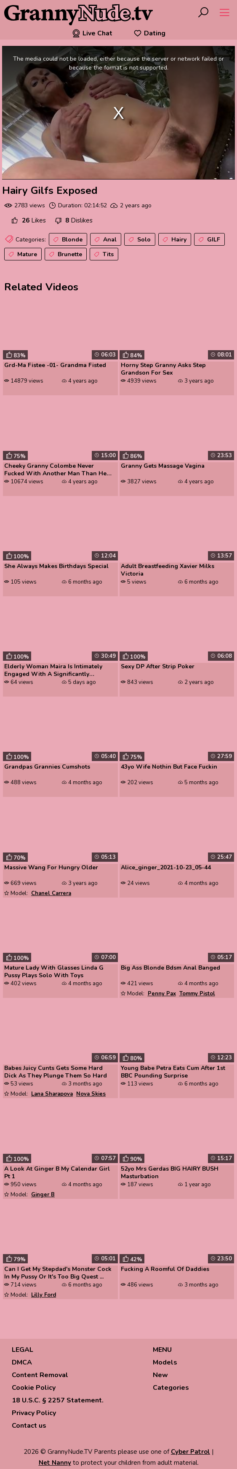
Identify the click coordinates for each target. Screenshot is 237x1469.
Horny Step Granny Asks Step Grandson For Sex (163, 369)
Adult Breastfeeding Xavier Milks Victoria (167, 570)
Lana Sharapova (52, 1094)
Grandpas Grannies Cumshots (47, 767)
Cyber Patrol (190, 1452)
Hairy (173, 240)
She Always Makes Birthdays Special (56, 566)
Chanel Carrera (51, 893)
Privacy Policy (34, 1413)
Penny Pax (162, 993)
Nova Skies (91, 1094)
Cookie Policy (34, 1387)
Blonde (67, 240)
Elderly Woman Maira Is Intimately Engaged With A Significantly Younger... (53, 671)
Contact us (29, 1425)
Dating (149, 33)
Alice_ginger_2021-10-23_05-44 (166, 867)
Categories (171, 1387)
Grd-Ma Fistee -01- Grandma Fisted (55, 365)
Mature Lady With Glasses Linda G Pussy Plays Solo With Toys (54, 971)
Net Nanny (55, 1462)
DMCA (22, 1362)
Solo (139, 240)
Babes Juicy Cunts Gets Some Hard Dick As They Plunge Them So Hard (55, 1072)
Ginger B (43, 1194)
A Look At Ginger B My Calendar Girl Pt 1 (57, 1172)
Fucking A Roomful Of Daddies (165, 1269)
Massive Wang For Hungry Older (51, 867)
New (160, 1375)
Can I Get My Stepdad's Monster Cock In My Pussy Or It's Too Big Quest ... (58, 1273)
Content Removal (40, 1375)
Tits (103, 254)
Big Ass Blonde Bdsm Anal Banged (170, 968)
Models (165, 1362)
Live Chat (92, 33)
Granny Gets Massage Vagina (163, 466)
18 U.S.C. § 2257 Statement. (58, 1400)
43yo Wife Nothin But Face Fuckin (169, 767)
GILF (208, 240)
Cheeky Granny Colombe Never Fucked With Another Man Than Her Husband (56, 470)
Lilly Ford (43, 1295)
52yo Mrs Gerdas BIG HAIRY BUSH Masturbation (169, 1172)
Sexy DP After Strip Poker (157, 666)
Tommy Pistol (197, 993)
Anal (105, 240)
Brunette (64, 254)
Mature (22, 254)
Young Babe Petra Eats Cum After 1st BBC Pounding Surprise (173, 1072)
